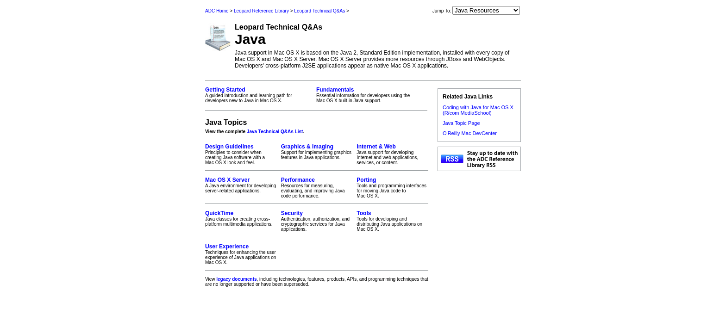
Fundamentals (335, 89)
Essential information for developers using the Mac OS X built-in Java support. (368, 94)
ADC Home (217, 10)
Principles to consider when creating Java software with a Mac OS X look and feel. (241, 154)
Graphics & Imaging (307, 146)
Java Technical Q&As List (275, 131)
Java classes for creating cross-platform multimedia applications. (241, 218)
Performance (298, 180)
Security (292, 213)
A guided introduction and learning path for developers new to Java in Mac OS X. (257, 94)
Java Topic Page (461, 123)
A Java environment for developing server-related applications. (241, 185)
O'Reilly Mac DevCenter (470, 133)
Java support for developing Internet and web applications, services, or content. (392, 154)
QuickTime (219, 213)
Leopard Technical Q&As (319, 10)
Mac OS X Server (227, 180)
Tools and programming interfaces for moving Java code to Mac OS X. (392, 187)
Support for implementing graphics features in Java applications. (317, 151)
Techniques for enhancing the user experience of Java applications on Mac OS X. (241, 254)
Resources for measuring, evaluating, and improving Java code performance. (317, 187)
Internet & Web (376, 146)
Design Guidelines (229, 146)
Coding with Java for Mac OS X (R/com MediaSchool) (478, 110)
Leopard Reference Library (261, 10)
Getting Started (225, 89)
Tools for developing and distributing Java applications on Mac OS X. (392, 221)
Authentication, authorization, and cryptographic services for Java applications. (317, 221)
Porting (366, 180)
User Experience (227, 246)
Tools (364, 213)
